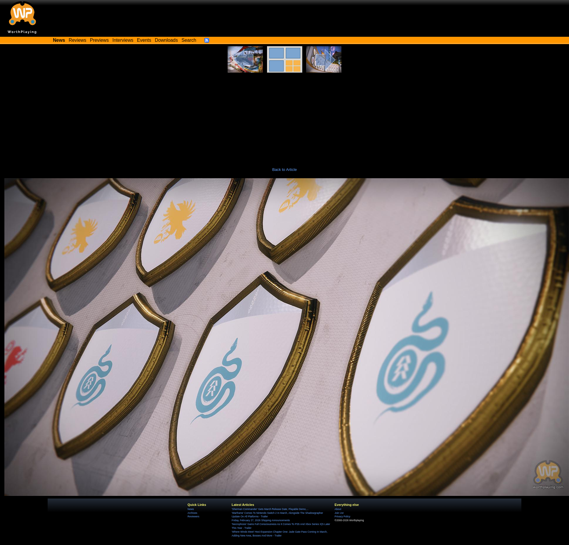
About (338, 509)
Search (188, 40)
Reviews (77, 40)
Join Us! (339, 512)
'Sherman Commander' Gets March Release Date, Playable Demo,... (270, 509)
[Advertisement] (284, 117)
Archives (192, 512)
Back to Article (284, 169)
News (191, 509)
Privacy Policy (342, 516)
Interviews (122, 40)
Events (144, 40)
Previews (99, 40)
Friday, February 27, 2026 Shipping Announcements (261, 520)
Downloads (166, 40)
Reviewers (193, 516)
